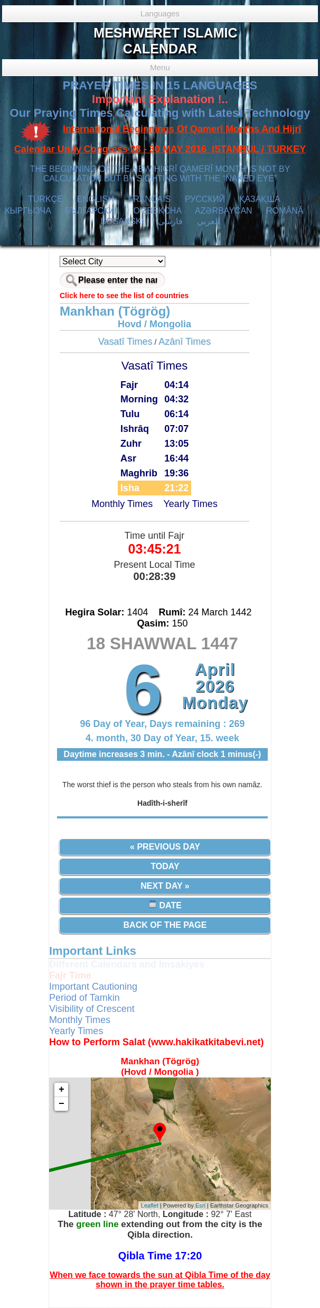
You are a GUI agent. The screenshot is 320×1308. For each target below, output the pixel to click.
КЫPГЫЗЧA (28, 210)
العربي (208, 221)
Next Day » (164, 885)
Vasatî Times (125, 341)
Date (165, 905)
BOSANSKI (122, 221)
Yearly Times (191, 504)
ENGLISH (95, 199)
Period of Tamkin (84, 997)
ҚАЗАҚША (259, 199)
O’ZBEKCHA (158, 210)
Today (164, 866)
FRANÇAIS (149, 199)
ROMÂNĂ (284, 210)
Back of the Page (165, 924)
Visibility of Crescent (92, 1008)
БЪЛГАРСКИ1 (92, 210)
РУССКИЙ (205, 199)
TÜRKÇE (45, 199)
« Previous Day (165, 846)
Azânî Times (184, 341)
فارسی (170, 221)
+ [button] (61, 1089)
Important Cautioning (93, 986)
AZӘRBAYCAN (223, 210)
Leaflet (149, 1205)
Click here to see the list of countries (124, 295)
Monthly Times (122, 504)
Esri (200, 1205)
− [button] (61, 1104)
